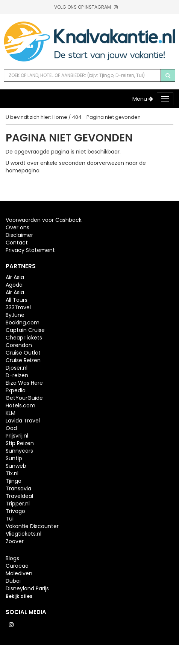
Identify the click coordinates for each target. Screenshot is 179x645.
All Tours (16, 300)
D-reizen (17, 375)
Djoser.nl (16, 368)
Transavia (18, 488)
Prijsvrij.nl (17, 435)
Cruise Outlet (23, 352)
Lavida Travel (23, 420)
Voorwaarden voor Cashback (44, 220)
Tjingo (13, 481)
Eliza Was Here (24, 383)
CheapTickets (24, 337)
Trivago (15, 511)
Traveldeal (19, 496)
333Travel (18, 307)
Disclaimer (19, 235)
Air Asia (15, 277)
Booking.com (22, 322)
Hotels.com (20, 405)
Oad (11, 428)
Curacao (17, 566)
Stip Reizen (20, 443)
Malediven (19, 573)
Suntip (14, 458)
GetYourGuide (24, 398)
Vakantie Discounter (32, 526)
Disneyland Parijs (27, 588)
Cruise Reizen (23, 360)
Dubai (13, 581)
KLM (10, 413)
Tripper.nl (18, 503)
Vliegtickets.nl (23, 534)
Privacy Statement (30, 250)
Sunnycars (19, 451)
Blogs (12, 558)
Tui (10, 518)
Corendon (19, 345)
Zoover (15, 541)
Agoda (14, 285)
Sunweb (16, 466)
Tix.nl (12, 473)
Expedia (16, 390)
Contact (17, 242)
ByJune (15, 315)
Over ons (17, 227)
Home (59, 117)
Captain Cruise (25, 330)
